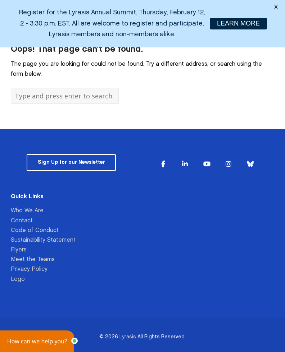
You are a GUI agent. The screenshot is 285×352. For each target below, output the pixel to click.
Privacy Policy (29, 269)
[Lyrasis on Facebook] (163, 164)
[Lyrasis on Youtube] (207, 164)
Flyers (19, 250)
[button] (37, 341)
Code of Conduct (35, 230)
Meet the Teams (33, 259)
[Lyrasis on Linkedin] (185, 164)
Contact (22, 220)
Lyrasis (127, 336)
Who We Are (27, 210)
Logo (18, 279)
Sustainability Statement (43, 240)
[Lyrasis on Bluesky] (250, 164)
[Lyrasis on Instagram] (228, 164)
